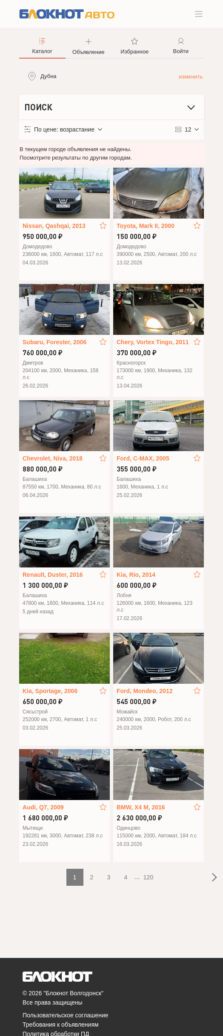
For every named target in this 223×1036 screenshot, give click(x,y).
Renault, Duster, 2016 (53, 574)
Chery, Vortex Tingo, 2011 (153, 342)
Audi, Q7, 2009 (43, 807)
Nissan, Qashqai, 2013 (54, 225)
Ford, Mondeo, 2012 (144, 691)
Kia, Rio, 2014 (136, 574)
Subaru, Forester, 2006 (54, 342)
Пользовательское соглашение (66, 1015)
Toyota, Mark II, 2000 (145, 225)
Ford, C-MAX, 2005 (143, 458)
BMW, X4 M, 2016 (141, 807)
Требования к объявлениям (61, 1024)
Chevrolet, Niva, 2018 (53, 458)
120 (148, 877)
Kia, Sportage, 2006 (50, 691)
